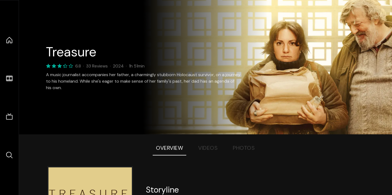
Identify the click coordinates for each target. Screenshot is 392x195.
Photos (244, 147)
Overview (169, 147)
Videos (208, 147)
